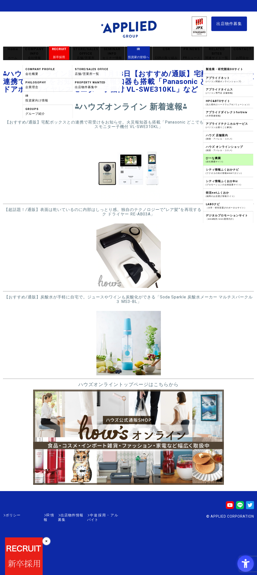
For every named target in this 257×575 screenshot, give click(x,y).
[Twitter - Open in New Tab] (250, 506)
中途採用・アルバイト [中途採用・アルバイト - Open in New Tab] (99, 515)
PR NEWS (191, 53)
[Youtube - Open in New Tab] (230, 506)
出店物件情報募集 (59, 515)
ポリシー (13, 515)
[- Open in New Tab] (128, 198)
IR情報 (32, 515)
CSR (166, 53)
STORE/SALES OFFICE (86, 53)
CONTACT (242, 53)
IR (138, 53)
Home (13, 53)
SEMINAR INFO (112, 53)
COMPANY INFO (34, 53)
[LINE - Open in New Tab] (240, 506)
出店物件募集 (229, 23)
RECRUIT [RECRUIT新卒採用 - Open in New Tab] (59, 53)
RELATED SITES (217, 53)
